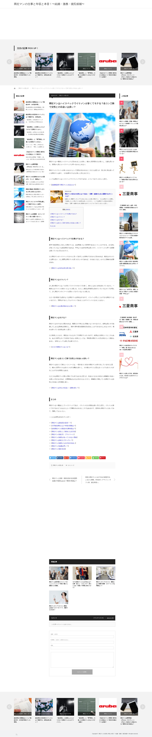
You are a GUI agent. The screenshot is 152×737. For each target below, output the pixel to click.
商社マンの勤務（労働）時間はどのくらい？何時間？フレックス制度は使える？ (128, 123)
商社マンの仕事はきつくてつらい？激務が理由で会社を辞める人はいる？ (128, 179)
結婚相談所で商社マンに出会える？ (63, 185)
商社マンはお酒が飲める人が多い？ (63, 306)
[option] (24, 65)
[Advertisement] (76, 23)
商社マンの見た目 (63, 95)
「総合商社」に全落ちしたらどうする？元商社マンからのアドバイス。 (65, 75)
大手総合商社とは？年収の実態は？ (63, 426)
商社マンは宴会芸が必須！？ (61, 423)
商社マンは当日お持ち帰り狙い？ (63, 268)
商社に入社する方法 (44, 68)
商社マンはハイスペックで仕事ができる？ (64, 214)
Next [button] (142, 61)
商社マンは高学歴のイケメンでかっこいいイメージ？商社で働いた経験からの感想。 (58, 583)
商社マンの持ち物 (129, 68)
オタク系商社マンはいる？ (60, 347)
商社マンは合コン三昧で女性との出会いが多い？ (66, 223)
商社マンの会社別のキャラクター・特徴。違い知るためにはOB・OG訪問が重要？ (128, 348)
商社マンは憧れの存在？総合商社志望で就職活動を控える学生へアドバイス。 (128, 264)
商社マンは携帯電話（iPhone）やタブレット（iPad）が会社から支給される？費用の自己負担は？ (128, 76)
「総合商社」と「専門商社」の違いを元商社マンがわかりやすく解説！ (86, 75)
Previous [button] (9, 61)
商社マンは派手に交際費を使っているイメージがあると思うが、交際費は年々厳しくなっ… (35, 221)
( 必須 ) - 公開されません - (60, 639)
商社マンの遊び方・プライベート (63, 434)
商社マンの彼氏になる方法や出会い (63, 443)
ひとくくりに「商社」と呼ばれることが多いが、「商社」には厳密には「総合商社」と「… (35, 147)
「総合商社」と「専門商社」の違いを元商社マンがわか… (35, 141)
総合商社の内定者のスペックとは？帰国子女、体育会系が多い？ (44, 75)
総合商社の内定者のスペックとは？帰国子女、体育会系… (35, 116)
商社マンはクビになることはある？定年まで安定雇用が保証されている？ (128, 151)
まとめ (53, 226)
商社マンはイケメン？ (58, 217)
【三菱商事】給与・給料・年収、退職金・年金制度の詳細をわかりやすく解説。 (128, 207)
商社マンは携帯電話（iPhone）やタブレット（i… (35, 166)
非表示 (68, 209)
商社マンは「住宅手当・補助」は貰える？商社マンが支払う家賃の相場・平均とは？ (128, 292)
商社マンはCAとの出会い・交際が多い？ (65, 388)
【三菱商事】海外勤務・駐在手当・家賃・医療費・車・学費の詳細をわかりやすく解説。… (128, 320)
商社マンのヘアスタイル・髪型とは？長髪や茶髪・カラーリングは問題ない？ (105, 583)
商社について (86, 68)
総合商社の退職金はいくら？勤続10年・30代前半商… (35, 103)
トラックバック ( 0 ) (98, 618)
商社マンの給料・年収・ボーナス (22, 69)
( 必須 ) (54, 634)
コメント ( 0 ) (110, 618)
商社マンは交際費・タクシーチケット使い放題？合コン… (35, 215)
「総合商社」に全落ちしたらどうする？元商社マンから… (35, 128)
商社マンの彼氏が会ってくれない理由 (64, 437)
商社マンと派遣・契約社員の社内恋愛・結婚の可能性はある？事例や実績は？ (65, 480)
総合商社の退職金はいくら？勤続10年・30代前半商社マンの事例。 (22, 75)
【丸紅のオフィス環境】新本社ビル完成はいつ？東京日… (35, 153)
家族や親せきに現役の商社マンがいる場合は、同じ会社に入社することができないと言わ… (35, 196)
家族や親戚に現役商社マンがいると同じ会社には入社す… (35, 190)
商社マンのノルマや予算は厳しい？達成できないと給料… (35, 203)
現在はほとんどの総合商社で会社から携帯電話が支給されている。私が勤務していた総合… (35, 171)
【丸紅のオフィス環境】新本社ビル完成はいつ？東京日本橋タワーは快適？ (108, 75)
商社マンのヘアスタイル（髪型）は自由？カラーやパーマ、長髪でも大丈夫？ (58, 607)
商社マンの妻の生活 (58, 449)
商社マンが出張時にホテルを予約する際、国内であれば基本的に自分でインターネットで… (35, 184)
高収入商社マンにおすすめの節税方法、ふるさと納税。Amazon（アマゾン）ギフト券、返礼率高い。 (98, 479)
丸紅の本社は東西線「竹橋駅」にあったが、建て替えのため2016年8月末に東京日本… (35, 159)
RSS (16, 734)
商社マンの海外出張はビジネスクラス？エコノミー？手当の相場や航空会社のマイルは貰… (128, 236)
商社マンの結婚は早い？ (60, 446)
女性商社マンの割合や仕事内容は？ (63, 429)
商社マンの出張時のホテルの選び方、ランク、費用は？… (35, 178)
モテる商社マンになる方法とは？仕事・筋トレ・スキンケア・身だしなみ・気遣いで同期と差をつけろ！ (82, 584)
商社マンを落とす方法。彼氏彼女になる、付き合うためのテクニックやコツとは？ (128, 376)
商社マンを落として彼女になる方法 (63, 431)
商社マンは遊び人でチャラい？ (62, 440)
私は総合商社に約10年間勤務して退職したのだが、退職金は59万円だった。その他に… (35, 109)
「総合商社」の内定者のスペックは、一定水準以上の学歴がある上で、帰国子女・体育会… (34, 122)
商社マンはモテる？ (57, 220)
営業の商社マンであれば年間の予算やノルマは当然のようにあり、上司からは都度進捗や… (35, 209)
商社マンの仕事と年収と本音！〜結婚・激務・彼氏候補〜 (49, 4)
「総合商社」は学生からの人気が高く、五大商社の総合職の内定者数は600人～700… (35, 134)
